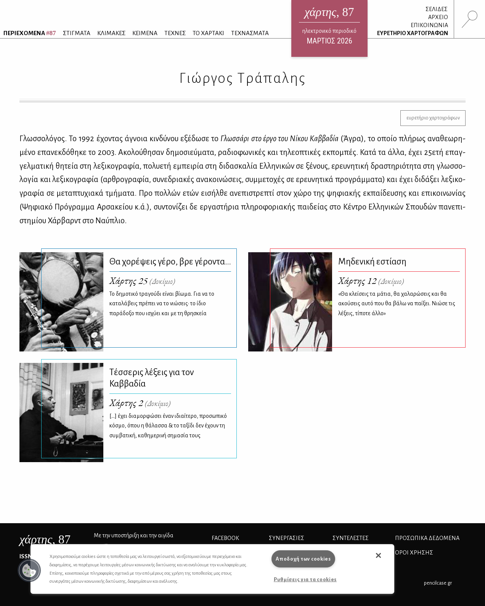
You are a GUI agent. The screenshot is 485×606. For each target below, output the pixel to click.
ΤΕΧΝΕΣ (175, 33)
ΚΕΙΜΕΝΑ (144, 33)
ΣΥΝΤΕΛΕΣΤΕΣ (350, 538)
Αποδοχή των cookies (303, 559)
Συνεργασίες (286, 538)
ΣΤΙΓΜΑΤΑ (76, 33)
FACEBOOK (225, 538)
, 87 (45, 539)
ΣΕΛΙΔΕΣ (437, 9)
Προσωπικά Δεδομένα (427, 538)
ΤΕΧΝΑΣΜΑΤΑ (250, 33)
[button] (29, 570)
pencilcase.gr (438, 583)
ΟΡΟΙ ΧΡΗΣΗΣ (414, 553)
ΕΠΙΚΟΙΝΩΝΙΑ (429, 25)
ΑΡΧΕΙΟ (438, 17)
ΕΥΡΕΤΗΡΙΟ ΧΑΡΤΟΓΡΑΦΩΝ (412, 33)
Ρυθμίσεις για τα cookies (305, 579)
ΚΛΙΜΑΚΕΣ (111, 33)
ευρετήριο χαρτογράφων (433, 118)
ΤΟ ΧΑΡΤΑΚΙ (208, 33)
